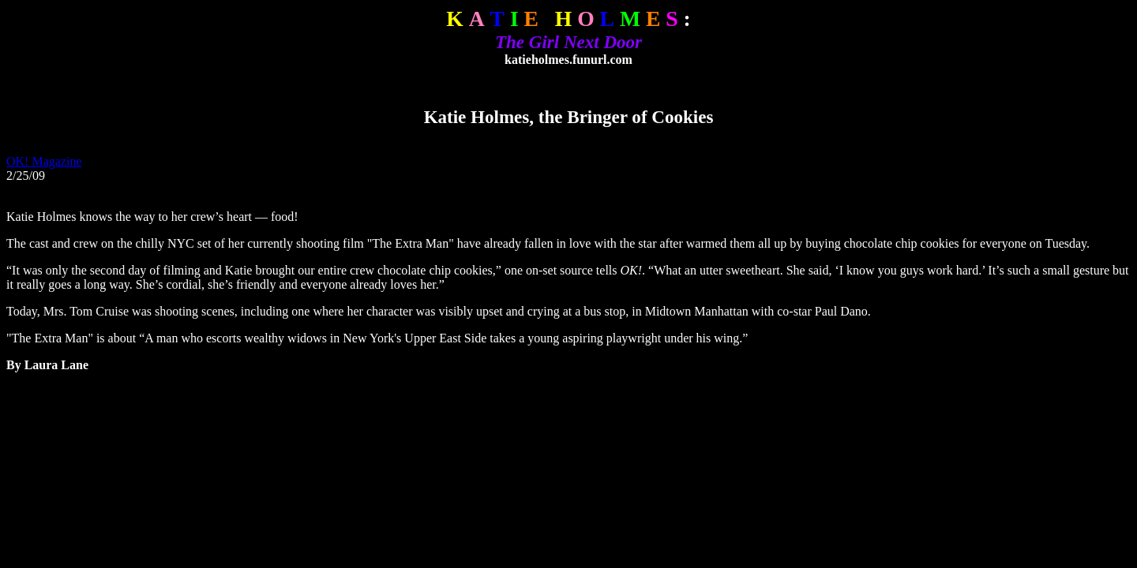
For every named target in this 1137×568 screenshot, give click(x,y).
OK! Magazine (44, 161)
